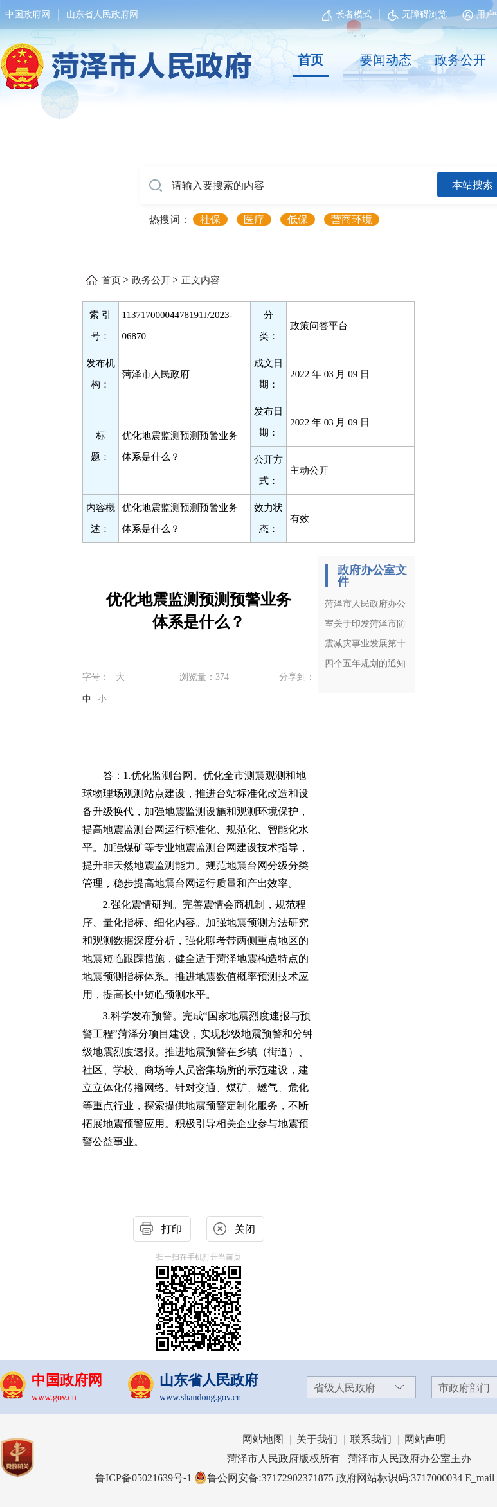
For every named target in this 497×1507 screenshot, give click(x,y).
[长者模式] (348, 14)
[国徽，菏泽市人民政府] (124, 59)
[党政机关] (30, 1457)
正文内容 (200, 280)
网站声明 (425, 1439)
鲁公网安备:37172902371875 (263, 1477)
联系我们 (371, 1439)
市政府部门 (464, 1387)
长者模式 (354, 14)
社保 (210, 219)
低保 (297, 219)
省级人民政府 (344, 1387)
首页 (310, 60)
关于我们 (317, 1439)
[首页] (310, 60)
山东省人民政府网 (102, 14)
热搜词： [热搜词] (169, 219)
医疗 (254, 219)
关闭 (245, 1229)
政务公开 (460, 60)
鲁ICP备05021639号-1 (143, 1477)
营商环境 (351, 219)
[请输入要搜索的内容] (288, 185)
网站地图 (263, 1439)
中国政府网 (27, 14)
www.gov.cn (54, 1397)
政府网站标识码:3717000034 (399, 1477)
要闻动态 (385, 60)
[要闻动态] (385, 60)
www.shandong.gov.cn (200, 1397)
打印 (171, 1229)
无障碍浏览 (417, 14)
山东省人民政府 (208, 1380)
